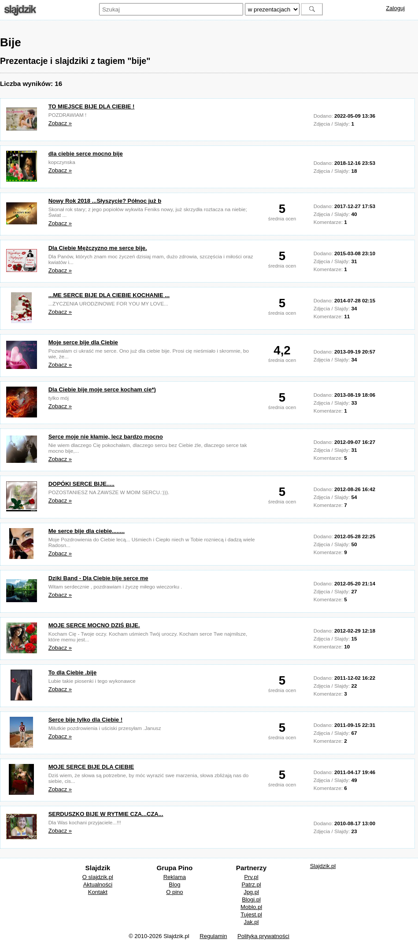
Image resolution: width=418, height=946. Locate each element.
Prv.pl (251, 877)
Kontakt (97, 892)
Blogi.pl (251, 899)
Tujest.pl (251, 914)
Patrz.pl (251, 884)
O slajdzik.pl (97, 877)
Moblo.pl (251, 907)
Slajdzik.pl (323, 866)
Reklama (174, 877)
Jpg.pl (251, 892)
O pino (174, 892)
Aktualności (97, 884)
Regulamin (213, 936)
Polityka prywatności (263, 936)
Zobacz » (60, 123)
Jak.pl (251, 922)
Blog (174, 884)
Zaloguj (395, 8)
